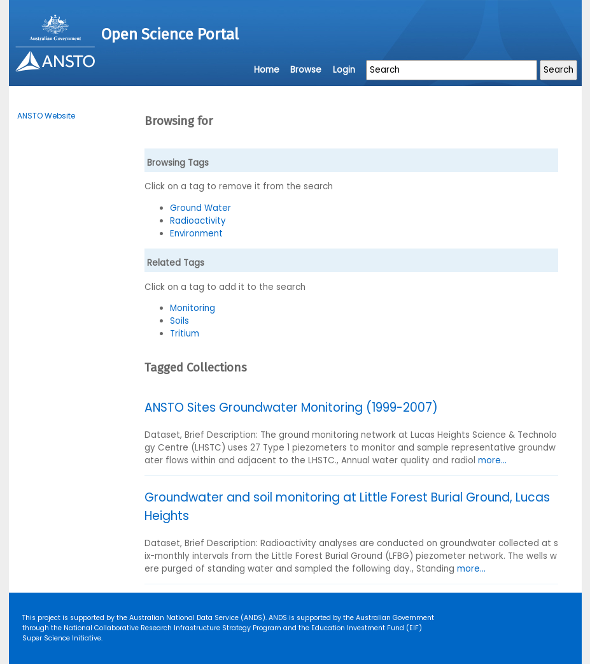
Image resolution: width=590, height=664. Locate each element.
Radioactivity (198, 221)
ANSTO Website (46, 115)
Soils (179, 321)
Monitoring (192, 308)
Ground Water (200, 208)
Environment (196, 233)
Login (344, 70)
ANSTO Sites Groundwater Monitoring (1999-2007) (291, 407)
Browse (305, 70)
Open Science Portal (170, 34)
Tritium (184, 334)
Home (266, 70)
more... (492, 460)
